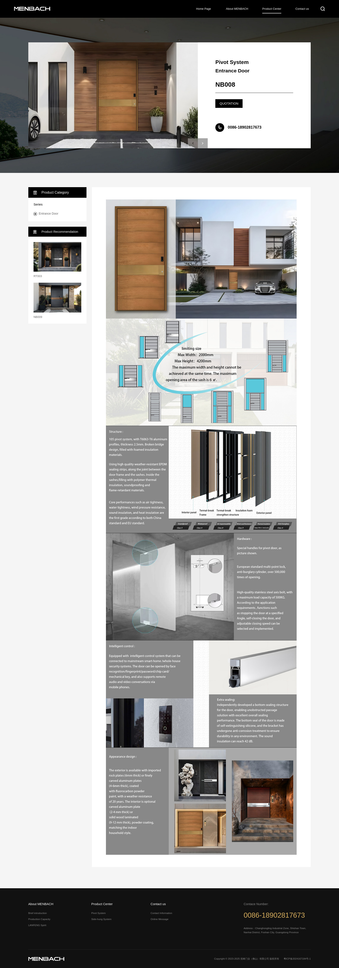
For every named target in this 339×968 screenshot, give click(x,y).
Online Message (160, 919)
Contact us (302, 8)
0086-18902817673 (274, 915)
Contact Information (161, 913)
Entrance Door (48, 213)
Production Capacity (39, 919)
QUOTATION (229, 103)
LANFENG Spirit (37, 925)
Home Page (203, 8)
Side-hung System (101, 919)
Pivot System (98, 913)
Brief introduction (37, 913)
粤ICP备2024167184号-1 (297, 958)
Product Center (271, 8)
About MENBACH (237, 8)
